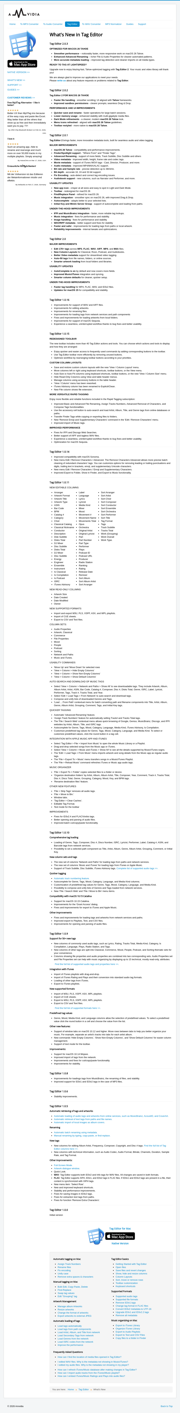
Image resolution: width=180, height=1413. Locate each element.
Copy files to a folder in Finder (131, 1338)
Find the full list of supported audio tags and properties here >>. (87, 964)
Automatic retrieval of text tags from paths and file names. (83, 1119)
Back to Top (167, 1406)
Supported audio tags (126, 1296)
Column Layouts (124, 1276)
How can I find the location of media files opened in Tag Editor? (89, 1357)
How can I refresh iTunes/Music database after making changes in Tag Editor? (97, 1369)
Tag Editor (72, 24)
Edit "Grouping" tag (67, 1296)
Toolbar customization (127, 1283)
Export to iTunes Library (128, 1325)
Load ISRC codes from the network (75, 1341)
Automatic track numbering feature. (71, 878)
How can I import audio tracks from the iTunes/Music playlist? (89, 1373)
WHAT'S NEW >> (16, 80)
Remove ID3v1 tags (126, 1302)
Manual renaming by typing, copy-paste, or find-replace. (82, 1135)
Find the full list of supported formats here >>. (78, 1008)
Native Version (120, 1243)
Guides (129, 24)
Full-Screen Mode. (63, 1165)
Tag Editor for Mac (120, 1228)
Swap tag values (66, 1293)
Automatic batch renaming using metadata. (75, 1132)
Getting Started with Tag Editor (131, 1264)
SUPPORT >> (14, 85)
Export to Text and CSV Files (130, 1335)
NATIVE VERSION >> (18, 72)
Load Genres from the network (73, 1338)
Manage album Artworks (70, 1306)
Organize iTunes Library (128, 1328)
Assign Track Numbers (69, 1264)
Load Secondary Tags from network (76, 1335)
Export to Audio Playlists (128, 1331)
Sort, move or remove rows (129, 1280)
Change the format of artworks (73, 1312)
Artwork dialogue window (66, 1168)
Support (142, 24)
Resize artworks (66, 1309)
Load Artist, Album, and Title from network (79, 1332)
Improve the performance (70, 1345)
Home (12, 24)
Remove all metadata (126, 1315)
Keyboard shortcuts (125, 1286)
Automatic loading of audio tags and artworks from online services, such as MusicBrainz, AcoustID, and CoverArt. (111, 1116)
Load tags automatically (70, 1326)
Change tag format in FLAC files (132, 1306)
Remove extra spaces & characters (75, 1276)
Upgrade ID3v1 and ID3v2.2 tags (133, 1312)
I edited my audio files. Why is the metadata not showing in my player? (93, 1365)
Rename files (64, 1267)
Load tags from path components (74, 1329)
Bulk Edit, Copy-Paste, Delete (73, 1286)
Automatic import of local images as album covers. (79, 1122)
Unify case (63, 1273)
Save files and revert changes (131, 1270)
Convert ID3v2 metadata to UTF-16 (133, 1309)
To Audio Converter (53, 24)
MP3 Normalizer (113, 24)
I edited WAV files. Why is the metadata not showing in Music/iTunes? (93, 1361)
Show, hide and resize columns (131, 1273)
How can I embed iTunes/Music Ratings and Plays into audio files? (91, 1376)
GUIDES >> (13, 89)
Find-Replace (64, 1290)
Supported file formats (127, 1299)
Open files (121, 1267)
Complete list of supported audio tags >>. (137, 868)
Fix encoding (64, 1270)
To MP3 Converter (29, 24)
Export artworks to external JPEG (74, 1316)
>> (21, 97)
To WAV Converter (91, 24)
